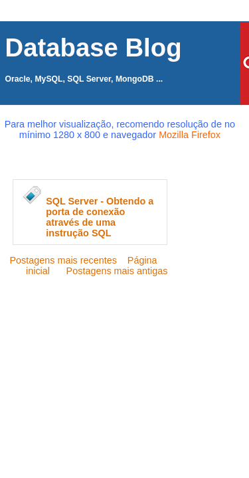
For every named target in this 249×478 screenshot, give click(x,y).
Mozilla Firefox (189, 134)
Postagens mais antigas (117, 271)
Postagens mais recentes (63, 260)
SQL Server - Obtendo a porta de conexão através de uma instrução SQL (99, 217)
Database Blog (93, 47)
